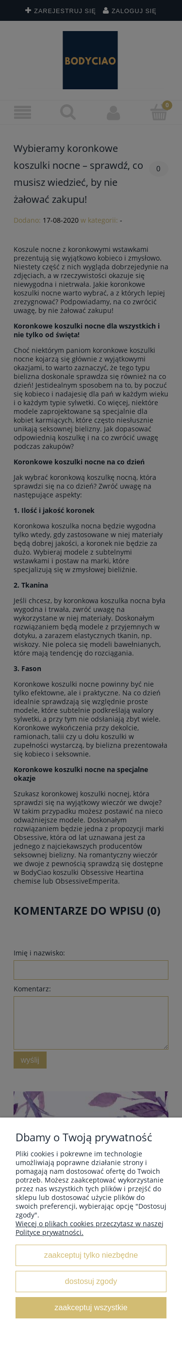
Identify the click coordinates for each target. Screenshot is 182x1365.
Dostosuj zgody (91, 1281)
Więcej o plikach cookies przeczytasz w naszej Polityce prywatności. (90, 1228)
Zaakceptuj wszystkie (90, 1307)
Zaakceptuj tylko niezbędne (91, 1254)
